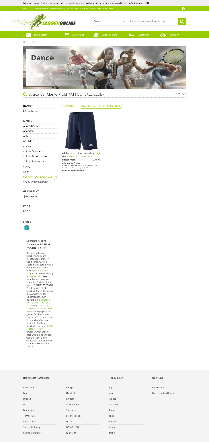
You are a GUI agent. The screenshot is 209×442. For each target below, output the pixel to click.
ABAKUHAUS (30, 126)
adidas (27, 146)
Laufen (26, 393)
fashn (112, 432)
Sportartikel (78, 34)
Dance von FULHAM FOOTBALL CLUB (39, 307)
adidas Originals (32, 151)
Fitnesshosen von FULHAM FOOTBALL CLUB (101, 106)
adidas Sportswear (34, 161)
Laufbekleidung (109, 34)
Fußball (27, 398)
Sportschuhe (29, 421)
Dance (35, 42)
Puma (112, 410)
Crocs (112, 427)
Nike (111, 415)
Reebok (113, 421)
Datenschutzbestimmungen (132, 3)
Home (26, 42)
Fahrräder (173, 34)
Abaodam (28, 131)
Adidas (112, 398)
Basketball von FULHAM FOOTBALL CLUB (38, 302)
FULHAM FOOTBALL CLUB (37, 176)
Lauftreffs (71, 432)
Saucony (113, 404)
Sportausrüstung (32, 432)
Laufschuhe (143, 34)
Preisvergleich (73, 415)
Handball (71, 393)
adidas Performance (35, 156)
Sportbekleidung (31, 427)
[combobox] (109, 22)
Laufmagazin (40, 34)
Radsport (71, 387)
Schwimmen (72, 404)
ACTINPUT (29, 141)
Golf (25, 404)
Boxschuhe (28, 387)
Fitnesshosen (31, 111)
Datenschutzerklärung (163, 393)
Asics (111, 393)
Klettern (70, 398)
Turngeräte (29, 415)
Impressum (158, 387)
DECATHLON (72, 427)
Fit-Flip (69, 421)
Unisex (33, 196)
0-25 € (26, 211)
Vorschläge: (68, 105)
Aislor (26, 171)
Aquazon (113, 387)
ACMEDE (28, 136)
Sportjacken (72, 410)
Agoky (26, 166)
